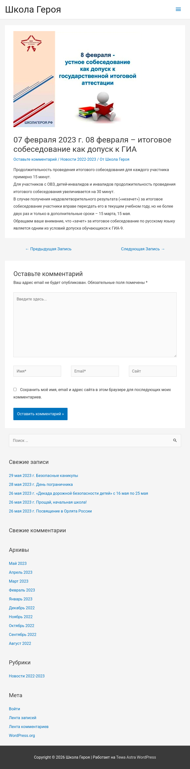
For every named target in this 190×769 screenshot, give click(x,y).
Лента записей (22, 717)
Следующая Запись (143, 248)
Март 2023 (18, 581)
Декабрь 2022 (22, 608)
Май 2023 (18, 563)
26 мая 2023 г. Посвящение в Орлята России (50, 511)
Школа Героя (33, 9)
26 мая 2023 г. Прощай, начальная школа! (48, 502)
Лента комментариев (28, 726)
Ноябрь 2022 (21, 616)
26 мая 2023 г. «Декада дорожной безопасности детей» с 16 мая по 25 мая (78, 493)
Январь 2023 (20, 599)
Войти (14, 709)
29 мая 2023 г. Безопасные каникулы (43, 475)
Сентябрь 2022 (22, 634)
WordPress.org (22, 735)
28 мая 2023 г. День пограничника (41, 484)
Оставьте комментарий (35, 159)
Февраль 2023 (22, 590)
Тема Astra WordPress (136, 757)
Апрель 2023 (20, 572)
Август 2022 (20, 643)
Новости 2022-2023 (78, 159)
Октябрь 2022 (21, 625)
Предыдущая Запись (48, 248)
